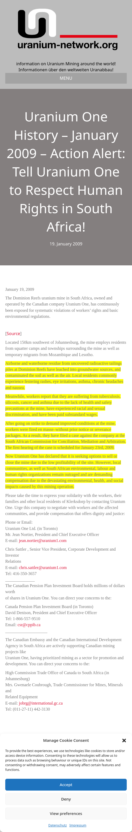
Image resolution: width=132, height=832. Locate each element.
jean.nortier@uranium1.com (43, 540)
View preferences (66, 813)
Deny (66, 799)
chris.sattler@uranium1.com (43, 567)
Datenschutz (57, 825)
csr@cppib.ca (29, 624)
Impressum (77, 825)
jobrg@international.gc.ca (41, 703)
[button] (124, 740)
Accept (66, 784)
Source (13, 333)
